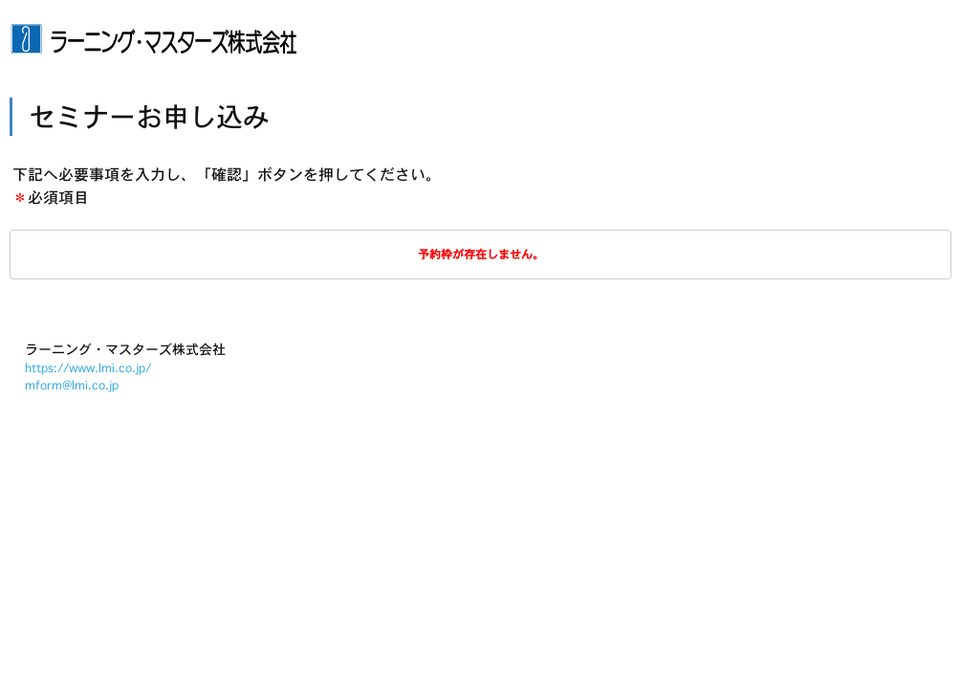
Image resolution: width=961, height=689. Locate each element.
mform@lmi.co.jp (72, 385)
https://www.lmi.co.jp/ (88, 368)
